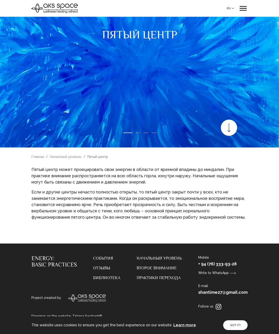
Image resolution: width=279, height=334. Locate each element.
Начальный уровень (65, 157)
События (103, 258)
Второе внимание (157, 268)
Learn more (184, 325)
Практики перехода (159, 277)
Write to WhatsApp (217, 273)
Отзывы (101, 268)
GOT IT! (235, 325)
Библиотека (106, 277)
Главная (37, 157)
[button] (127, 132)
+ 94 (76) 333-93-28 (217, 263)
